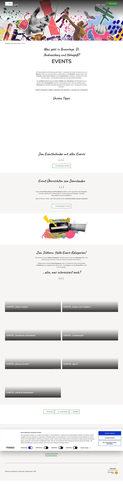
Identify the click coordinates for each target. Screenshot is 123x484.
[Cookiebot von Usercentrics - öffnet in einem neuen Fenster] (10, 481)
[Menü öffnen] (9, 4)
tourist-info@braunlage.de (53, 441)
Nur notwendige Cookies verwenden (110, 476)
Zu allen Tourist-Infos (51, 454)
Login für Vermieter (10, 444)
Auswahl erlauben (110, 471)
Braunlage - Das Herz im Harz (13, 43)
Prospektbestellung (51, 456)
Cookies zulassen (110, 466)
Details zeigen (84, 481)
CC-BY (59, 368)
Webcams (8, 442)
